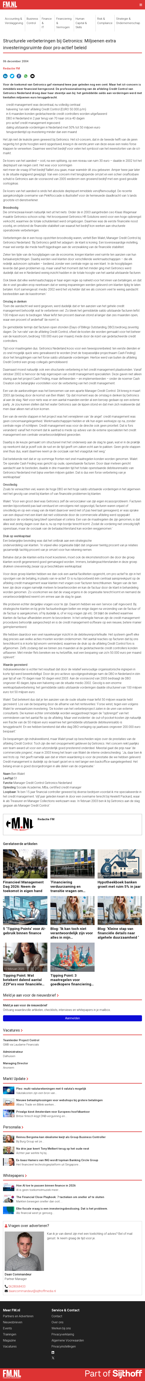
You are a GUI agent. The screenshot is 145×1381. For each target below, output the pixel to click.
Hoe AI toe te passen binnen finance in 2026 (46, 1185)
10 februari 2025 (14, 969)
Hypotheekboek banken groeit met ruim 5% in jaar (119, 884)
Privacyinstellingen (64, 1346)
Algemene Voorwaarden (68, 1340)
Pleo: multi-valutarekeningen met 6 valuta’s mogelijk (51, 1088)
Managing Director (15, 1063)
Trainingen (9, 1334)
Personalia (12, 1127)
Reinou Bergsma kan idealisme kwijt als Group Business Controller (61, 1137)
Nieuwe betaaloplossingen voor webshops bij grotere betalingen (59, 1100)
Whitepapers (13, 1175)
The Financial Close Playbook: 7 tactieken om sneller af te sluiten (60, 1197)
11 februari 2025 (108, 922)
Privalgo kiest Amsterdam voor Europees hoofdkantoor (53, 1111)
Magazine (9, 1340)
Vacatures (11, 1030)
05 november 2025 (63, 875)
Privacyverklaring (63, 1334)
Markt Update (14, 1078)
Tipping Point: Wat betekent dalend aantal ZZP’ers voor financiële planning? (22, 979)
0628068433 (16, 1286)
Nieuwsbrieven (12, 1322)
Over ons (57, 1322)
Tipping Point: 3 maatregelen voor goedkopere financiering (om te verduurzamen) (70, 979)
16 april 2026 (12, 875)
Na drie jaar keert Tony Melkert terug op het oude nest (52, 1148)
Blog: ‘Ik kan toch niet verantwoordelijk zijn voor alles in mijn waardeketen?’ (71, 933)
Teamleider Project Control (21, 1040)
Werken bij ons (61, 1328)
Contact (57, 1316)
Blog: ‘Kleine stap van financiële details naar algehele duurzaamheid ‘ (118, 933)
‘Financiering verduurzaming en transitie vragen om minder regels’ (66, 886)
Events (7, 1328)
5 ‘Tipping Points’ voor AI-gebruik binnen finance (24, 931)
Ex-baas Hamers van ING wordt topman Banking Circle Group (57, 1160)
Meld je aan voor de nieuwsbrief (29, 995)
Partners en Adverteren (18, 1316)
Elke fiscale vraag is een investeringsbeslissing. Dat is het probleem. (62, 1208)
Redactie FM (11, 68)
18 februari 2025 (14, 922)
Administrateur (13, 1051)
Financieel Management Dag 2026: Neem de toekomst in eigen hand (23, 886)
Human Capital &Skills (81, 23)
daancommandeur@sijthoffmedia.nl (32, 1291)
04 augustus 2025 (109, 875)
